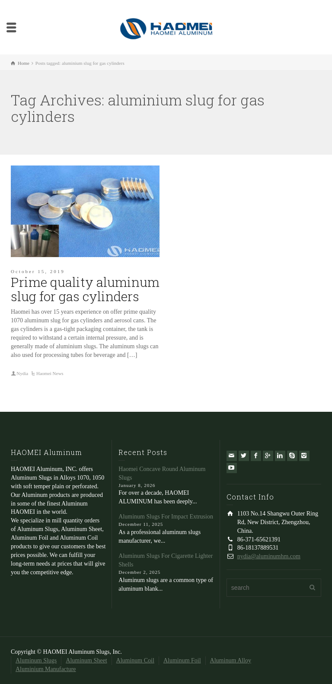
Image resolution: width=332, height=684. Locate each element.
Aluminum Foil (182, 660)
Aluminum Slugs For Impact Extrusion (165, 516)
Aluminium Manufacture (46, 669)
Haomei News (50, 373)
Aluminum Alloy (230, 660)
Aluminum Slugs (36, 660)
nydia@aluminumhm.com (268, 556)
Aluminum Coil (135, 660)
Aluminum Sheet (86, 660)
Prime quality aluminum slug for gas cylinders (85, 289)
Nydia (22, 373)
